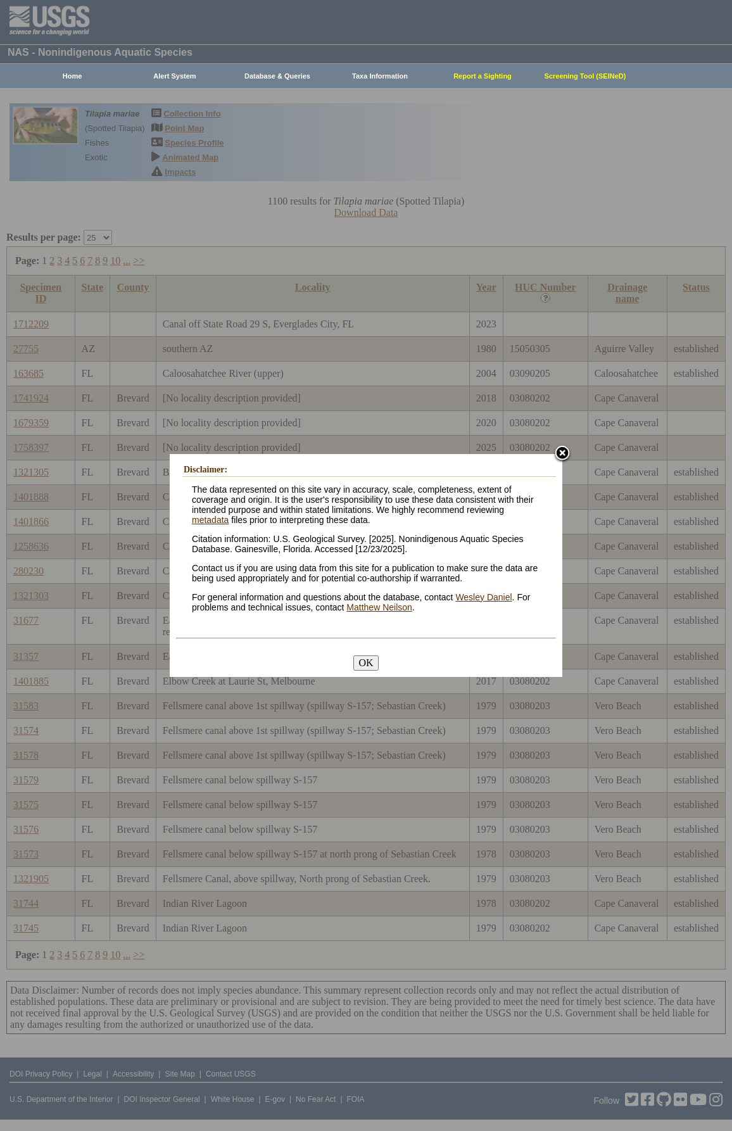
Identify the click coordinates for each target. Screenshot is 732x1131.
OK (365, 662)
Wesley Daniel (483, 597)
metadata (210, 520)
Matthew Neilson (379, 607)
